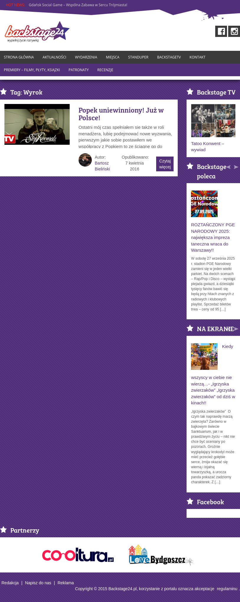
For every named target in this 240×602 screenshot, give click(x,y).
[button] (229, 166)
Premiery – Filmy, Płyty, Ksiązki (32, 69)
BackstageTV (169, 57)
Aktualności (54, 57)
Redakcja (10, 582)
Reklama (66, 582)
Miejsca (113, 57)
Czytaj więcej (165, 164)
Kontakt (197, 57)
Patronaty (78, 69)
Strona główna (19, 57)
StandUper (138, 57)
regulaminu (227, 588)
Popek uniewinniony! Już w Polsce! (121, 113)
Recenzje (105, 69)
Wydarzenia (86, 57)
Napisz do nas (38, 582)
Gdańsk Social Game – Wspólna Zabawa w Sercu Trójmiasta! (78, 4)
